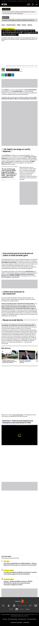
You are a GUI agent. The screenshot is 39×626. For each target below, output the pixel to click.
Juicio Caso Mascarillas (11, 1)
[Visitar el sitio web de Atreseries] (30, 606)
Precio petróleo (31, 1)
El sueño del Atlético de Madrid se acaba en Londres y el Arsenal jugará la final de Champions (20, 573)
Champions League (11, 25)
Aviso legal (5, 619)
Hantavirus (3, 1)
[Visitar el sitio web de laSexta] (8, 606)
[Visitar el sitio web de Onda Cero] (36, 606)
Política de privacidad (12, 619)
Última (28, 4)
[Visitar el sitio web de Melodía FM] (17, 609)
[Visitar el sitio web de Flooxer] (27, 609)
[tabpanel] (19, 572)
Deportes (30, 25)
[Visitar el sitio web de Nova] (19, 606)
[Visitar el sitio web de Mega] (25, 606)
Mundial (24, 25)
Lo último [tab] (23, 556)
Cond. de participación (31, 619)
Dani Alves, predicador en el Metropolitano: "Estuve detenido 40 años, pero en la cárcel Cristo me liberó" (20, 564)
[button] (36, 4)
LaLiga (3, 25)
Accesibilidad (26, 622)
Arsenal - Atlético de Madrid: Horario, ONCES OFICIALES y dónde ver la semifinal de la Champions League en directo (18, 583)
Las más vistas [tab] (6, 556)
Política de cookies (22, 619)
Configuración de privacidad (16, 622)
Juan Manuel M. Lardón (12, 69)
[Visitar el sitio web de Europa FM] (11, 609)
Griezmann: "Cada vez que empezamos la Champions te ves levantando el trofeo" (17, 422)
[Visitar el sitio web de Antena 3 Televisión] (3, 606)
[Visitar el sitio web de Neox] (14, 606)
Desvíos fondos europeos (22, 1)
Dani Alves (6, 561)
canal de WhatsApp (17, 414)
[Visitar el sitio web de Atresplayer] (22, 609)
